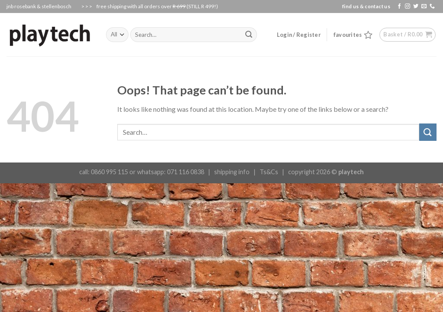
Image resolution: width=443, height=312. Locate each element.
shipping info (232, 172)
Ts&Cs (269, 172)
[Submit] (428, 132)
